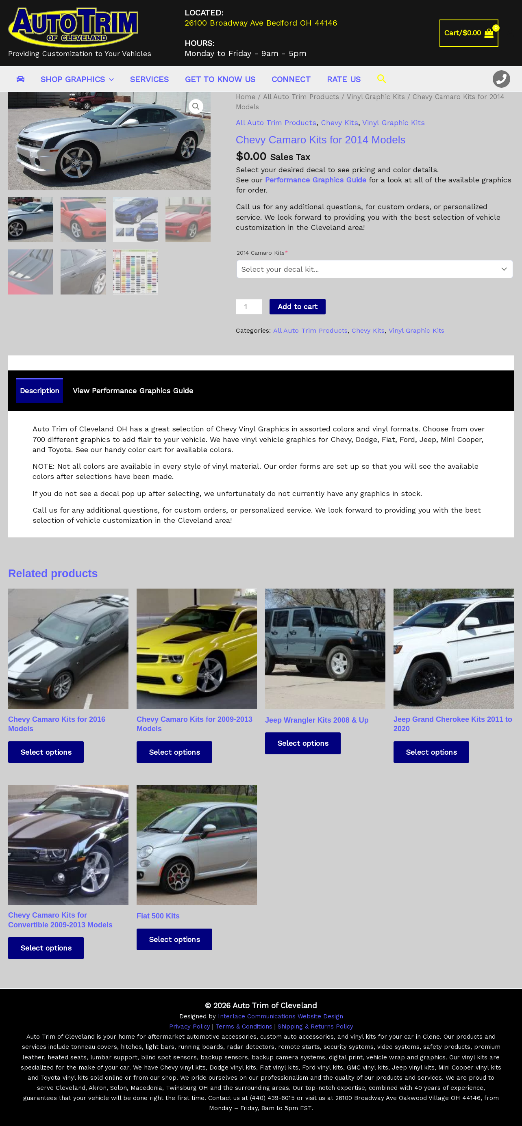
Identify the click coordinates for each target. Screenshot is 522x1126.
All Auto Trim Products (301, 97)
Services (149, 79)
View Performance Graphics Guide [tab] (133, 390)
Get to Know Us (220, 79)
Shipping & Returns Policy (315, 1026)
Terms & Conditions (243, 1026)
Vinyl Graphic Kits (376, 97)
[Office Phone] (501, 79)
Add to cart (298, 306)
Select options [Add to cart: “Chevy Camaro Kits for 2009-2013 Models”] (174, 752)
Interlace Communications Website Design (280, 1016)
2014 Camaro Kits (262, 252)
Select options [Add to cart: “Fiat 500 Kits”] (174, 939)
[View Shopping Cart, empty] (468, 33)
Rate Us (344, 79)
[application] (109, 79)
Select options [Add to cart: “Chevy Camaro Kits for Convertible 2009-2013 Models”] (46, 948)
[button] (382, 79)
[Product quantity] (249, 306)
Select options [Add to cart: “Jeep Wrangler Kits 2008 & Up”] (302, 743)
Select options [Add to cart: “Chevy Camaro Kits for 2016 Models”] (46, 752)
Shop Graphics (77, 79)
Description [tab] (39, 390)
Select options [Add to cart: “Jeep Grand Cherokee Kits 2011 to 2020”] (431, 752)
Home (245, 97)
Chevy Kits (339, 122)
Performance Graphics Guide (315, 179)
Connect (291, 79)
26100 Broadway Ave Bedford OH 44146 (261, 23)
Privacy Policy (189, 1026)
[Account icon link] (510, 33)
